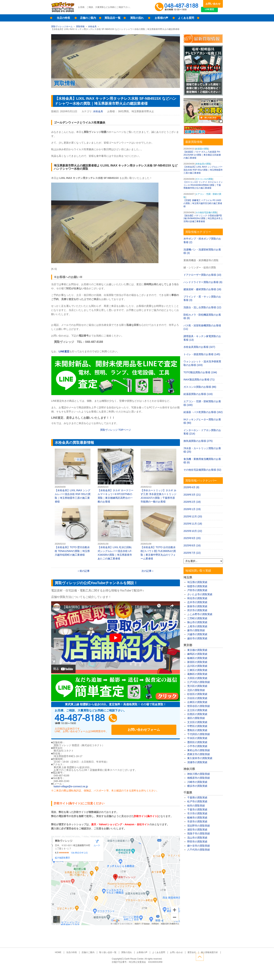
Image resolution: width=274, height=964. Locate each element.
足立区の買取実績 (197, 710)
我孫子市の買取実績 (198, 833)
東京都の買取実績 (197, 650)
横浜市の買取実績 (197, 785)
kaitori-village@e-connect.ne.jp (71, 783)
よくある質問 (186, 17)
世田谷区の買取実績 (198, 706)
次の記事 (146, 570)
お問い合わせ (213, 3)
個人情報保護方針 (203, 949)
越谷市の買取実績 (197, 638)
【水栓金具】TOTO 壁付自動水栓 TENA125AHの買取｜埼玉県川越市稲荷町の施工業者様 (72, 531)
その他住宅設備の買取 (206, 212)
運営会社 (187, 949)
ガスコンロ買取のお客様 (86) (200, 386)
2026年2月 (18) (192, 501)
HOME (64, 949)
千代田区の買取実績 (198, 734)
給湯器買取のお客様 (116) (198, 394)
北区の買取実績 (196, 690)
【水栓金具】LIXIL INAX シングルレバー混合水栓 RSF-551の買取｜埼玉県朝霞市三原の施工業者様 (72, 476)
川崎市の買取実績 (197, 782)
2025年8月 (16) (192, 545)
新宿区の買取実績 (197, 662)
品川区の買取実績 (197, 666)
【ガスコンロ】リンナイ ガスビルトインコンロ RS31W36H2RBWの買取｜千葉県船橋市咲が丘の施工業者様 (203, 185)
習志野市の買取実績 (198, 825)
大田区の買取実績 (197, 678)
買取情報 (80, 26)
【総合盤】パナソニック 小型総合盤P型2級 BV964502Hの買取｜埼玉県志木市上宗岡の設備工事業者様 (203, 218)
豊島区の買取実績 (197, 730)
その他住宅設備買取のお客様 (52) (202, 469)
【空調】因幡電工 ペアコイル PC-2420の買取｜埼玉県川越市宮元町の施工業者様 (203, 203)
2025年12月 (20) (193, 516)
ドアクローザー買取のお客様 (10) (202, 274)
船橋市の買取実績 (197, 817)
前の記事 (85, 570)
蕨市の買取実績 (196, 630)
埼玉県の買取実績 (197, 582)
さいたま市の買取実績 (199, 594)
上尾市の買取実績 (197, 626)
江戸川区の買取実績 (198, 682)
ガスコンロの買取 (204, 179)
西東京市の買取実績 (198, 754)
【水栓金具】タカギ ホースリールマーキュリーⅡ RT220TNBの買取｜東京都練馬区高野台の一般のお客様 (115, 476)
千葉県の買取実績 (197, 797)
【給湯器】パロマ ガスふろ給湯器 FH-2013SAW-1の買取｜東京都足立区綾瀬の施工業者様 (202, 155)
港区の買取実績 (196, 718)
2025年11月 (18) (193, 523)
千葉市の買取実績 (197, 809)
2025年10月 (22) (193, 531)
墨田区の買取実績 (197, 742)
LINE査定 (212, 10)
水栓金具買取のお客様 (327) (199, 347)
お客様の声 (161, 17)
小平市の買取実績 (197, 746)
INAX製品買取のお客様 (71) (199, 379)
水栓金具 (92, 26)
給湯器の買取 (201, 149)
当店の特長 (63, 17)
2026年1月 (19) (192, 509)
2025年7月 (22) (192, 552)
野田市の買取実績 (197, 841)
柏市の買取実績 (196, 805)
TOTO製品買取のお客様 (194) (200, 372)
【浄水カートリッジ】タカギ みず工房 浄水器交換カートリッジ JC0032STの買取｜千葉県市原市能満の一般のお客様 (158, 476)
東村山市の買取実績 (198, 750)
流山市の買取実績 (197, 837)
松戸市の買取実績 (197, 801)
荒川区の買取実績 (197, 686)
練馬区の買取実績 (197, 654)
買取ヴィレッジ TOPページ (115, 429)
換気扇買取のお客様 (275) (198, 440)
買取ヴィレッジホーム (62, 26)
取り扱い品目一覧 (109, 949)
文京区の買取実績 (197, 722)
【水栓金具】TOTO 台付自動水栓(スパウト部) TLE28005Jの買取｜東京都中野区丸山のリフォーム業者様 (158, 533)
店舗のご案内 (88, 17)
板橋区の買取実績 (197, 658)
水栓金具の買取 (203, 164)
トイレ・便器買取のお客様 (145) (202, 354)
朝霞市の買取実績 (197, 586)
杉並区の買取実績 (197, 694)
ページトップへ (219, 956)
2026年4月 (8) (191, 487)
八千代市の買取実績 (198, 849)
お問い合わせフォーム (153, 719)
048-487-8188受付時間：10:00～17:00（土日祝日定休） (89, 719)
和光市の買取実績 (197, 598)
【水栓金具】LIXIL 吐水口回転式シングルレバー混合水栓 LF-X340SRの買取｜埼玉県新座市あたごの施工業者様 (115, 533)
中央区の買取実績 (197, 738)
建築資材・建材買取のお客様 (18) (202, 289)
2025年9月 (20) (192, 538)
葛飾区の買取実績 (197, 674)
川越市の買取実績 (197, 634)
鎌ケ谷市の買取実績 (198, 845)
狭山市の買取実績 (197, 622)
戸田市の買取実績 (197, 590)
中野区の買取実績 (197, 726)
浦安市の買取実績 (197, 829)
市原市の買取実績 (197, 821)
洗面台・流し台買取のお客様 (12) (202, 307)
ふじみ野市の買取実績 (199, 614)
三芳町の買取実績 (197, 618)
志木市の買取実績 (197, 602)
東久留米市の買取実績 (199, 758)
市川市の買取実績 (197, 813)
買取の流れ (137, 17)
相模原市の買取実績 (198, 777)
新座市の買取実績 (197, 606)
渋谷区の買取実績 (197, 698)
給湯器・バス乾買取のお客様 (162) (203, 412)
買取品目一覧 (112, 17)
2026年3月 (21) (192, 494)
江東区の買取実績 (197, 670)
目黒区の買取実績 (197, 714)
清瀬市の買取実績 (197, 762)
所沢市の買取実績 (197, 610)
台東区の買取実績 (197, 702)
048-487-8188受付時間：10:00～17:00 (177, 7)
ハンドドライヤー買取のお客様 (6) (203, 282)
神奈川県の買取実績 (198, 773)
